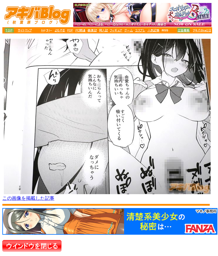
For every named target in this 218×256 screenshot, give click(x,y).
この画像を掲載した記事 (28, 198)
